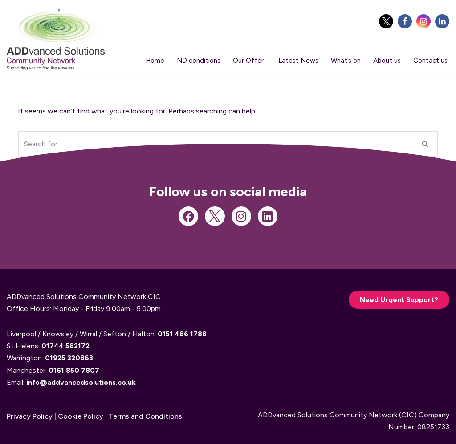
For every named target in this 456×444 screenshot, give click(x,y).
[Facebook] (405, 21)
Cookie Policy (80, 416)
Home (155, 61)
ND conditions (198, 61)
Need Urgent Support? (399, 299)
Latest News (298, 61)
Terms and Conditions (145, 416)
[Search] (425, 144)
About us (387, 61)
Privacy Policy (30, 416)
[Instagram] (423, 21)
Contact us (430, 61)
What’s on (346, 61)
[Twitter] (386, 21)
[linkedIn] (442, 21)
